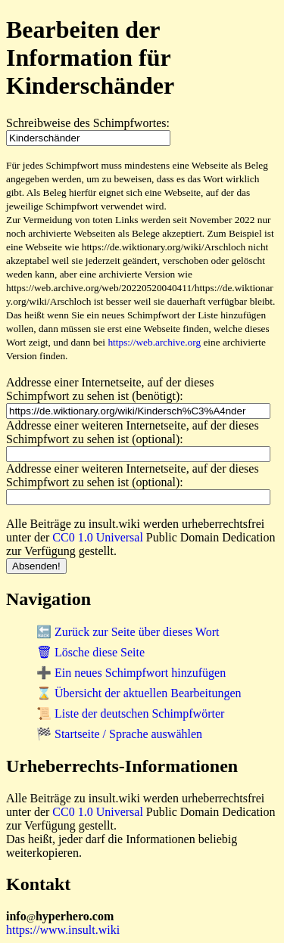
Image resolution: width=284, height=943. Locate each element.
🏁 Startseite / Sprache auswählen (119, 733)
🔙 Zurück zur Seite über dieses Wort (127, 631)
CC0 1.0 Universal (97, 537)
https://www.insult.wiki (63, 929)
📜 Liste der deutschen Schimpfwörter (130, 713)
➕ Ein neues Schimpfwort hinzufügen (131, 672)
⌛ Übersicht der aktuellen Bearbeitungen (139, 693)
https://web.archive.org (154, 342)
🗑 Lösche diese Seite (90, 652)
